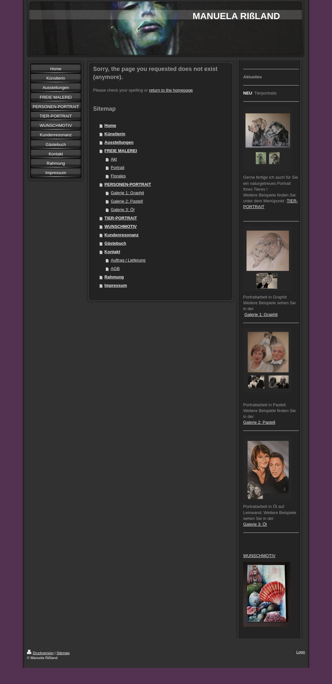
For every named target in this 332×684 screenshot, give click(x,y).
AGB (115, 268)
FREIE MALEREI (120, 150)
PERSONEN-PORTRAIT (127, 184)
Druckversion (40, 653)
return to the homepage (171, 90)
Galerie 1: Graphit (127, 192)
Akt (114, 159)
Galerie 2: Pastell (127, 201)
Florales (118, 176)
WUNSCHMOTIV (120, 226)
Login (300, 652)
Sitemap (62, 653)
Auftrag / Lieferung (128, 260)
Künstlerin (114, 133)
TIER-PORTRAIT (120, 218)
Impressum (115, 285)
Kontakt (112, 251)
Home (110, 125)
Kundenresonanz (121, 234)
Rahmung (114, 277)
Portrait (117, 167)
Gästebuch (115, 243)
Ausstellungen (119, 142)
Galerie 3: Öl (123, 209)
